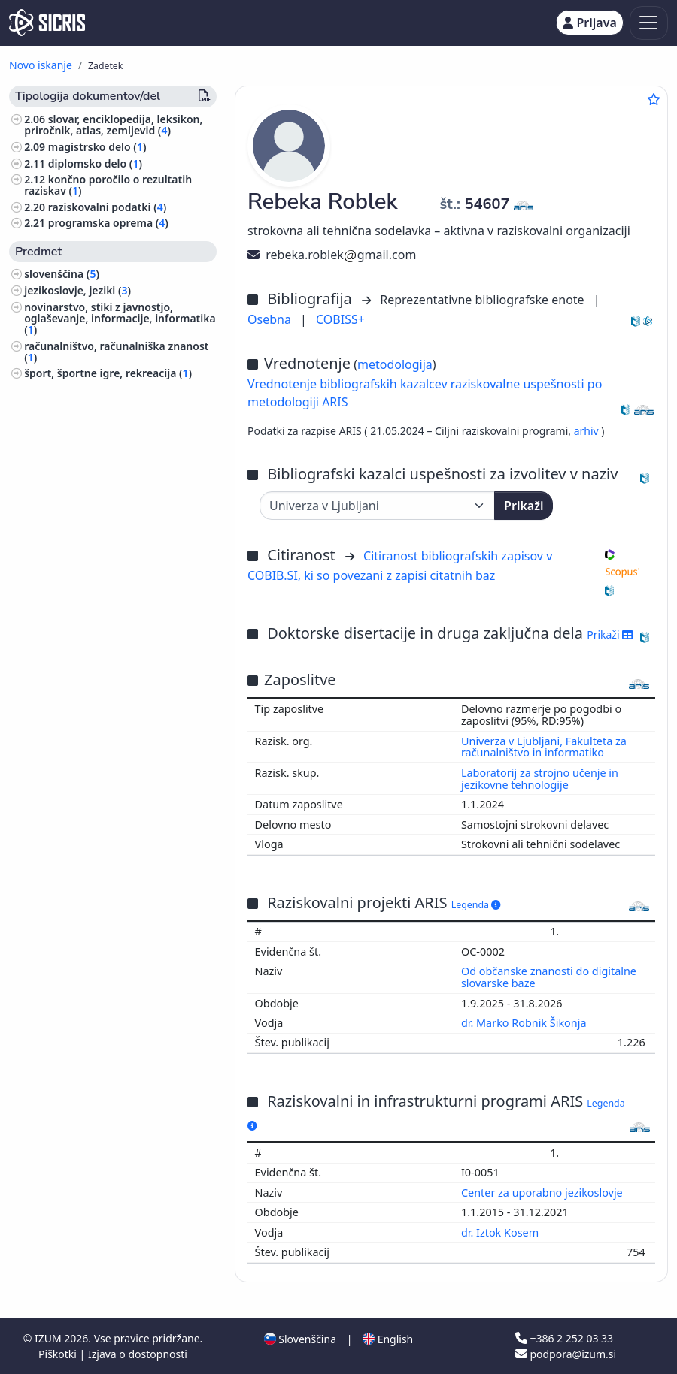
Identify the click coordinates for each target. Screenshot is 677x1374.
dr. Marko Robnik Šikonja (525, 1023)
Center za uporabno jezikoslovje (543, 1192)
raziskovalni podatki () (107, 207)
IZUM (49, 1338)
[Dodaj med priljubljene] (653, 99)
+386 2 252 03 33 (564, 1338)
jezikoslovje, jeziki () (77, 290)
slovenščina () (61, 274)
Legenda (476, 904)
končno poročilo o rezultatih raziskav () (108, 185)
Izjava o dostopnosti (137, 1354)
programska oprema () (108, 223)
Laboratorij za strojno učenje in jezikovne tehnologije (539, 779)
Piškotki (59, 1354)
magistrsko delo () (97, 147)
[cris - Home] (47, 22)
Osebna (270, 319)
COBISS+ (340, 319)
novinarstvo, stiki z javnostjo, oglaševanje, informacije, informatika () (119, 318)
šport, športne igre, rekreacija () (108, 373)
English (388, 1339)
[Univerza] (377, 505)
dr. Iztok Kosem (501, 1232)
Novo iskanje (40, 65)
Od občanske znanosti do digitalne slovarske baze (548, 977)
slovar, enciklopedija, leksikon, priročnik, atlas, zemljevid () (113, 124)
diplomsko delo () (95, 163)
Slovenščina (300, 1339)
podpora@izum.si (565, 1354)
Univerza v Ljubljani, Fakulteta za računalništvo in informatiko (544, 747)
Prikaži (523, 505)
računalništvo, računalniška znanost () (116, 351)
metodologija (395, 364)
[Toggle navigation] (649, 23)
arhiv (588, 431)
